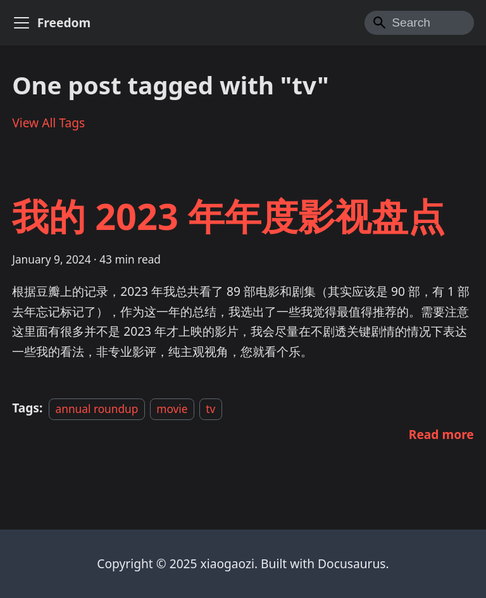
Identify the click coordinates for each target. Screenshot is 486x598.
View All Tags (48, 122)
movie (171, 408)
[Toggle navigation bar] (21, 22)
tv (210, 408)
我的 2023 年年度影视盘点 (228, 216)
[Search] (419, 23)
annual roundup (97, 408)
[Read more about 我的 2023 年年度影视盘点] (441, 434)
